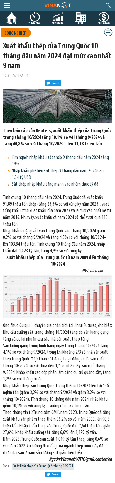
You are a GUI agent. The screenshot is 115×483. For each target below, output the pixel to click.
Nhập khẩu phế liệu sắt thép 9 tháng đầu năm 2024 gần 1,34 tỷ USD (58, 174)
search (108, 5)
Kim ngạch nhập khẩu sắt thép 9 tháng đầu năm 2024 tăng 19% (60, 161)
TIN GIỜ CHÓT (34, 23)
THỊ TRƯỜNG (57, 23)
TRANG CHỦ (11, 23)
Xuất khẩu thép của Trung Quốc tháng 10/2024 (43, 466)
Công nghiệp (15, 33)
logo (57, 5)
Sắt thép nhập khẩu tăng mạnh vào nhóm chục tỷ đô (55, 184)
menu (7, 5)
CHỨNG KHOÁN (103, 23)
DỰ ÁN (80, 23)
